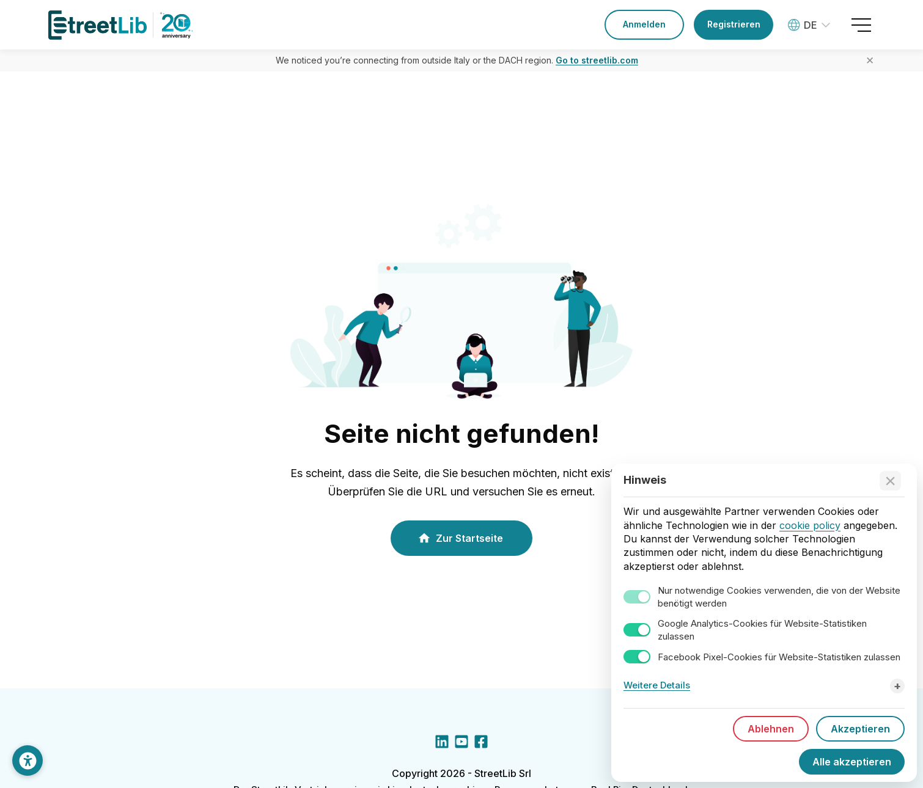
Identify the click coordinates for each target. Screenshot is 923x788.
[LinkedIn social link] (442, 744)
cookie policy (809, 526)
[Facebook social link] (481, 744)
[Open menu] (861, 25)
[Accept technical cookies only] (890, 482)
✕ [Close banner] (870, 61)
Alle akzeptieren (851, 763)
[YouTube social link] (461, 744)
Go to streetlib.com (597, 60)
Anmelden (644, 24)
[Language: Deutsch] (810, 25)
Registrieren (733, 24)
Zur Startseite (460, 538)
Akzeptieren (860, 730)
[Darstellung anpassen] (27, 760)
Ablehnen (771, 730)
